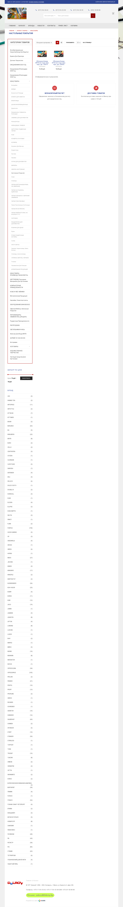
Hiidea (20, 549)
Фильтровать (26, 378)
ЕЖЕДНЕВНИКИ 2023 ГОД (18, 64)
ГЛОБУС (20, 800)
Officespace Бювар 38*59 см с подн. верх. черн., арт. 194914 (42, 62)
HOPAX (20, 553)
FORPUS (20, 528)
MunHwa (20, 656)
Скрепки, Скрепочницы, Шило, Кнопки (19, 249)
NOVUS (20, 664)
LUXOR (20, 634)
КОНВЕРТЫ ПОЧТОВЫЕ (17, 138)
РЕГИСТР (20, 843)
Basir (20, 422)
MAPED (20, 643)
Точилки (13, 261)
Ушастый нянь (20, 864)
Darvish (20, 468)
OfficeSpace (42, 66)
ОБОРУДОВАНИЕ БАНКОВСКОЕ (20, 304)
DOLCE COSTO (20, 485)
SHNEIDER (20, 715)
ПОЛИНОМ (20, 834)
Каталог (22, 25)
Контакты (51, 25)
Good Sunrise (20, 532)
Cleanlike (20, 460)
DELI (20, 477)
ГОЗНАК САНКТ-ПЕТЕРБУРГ (20, 804)
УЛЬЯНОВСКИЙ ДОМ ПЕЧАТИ (20, 860)
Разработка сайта (32, 901)
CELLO (20, 447)
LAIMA (20, 609)
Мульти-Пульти (20, 817)
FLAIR (20, 524)
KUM (20, 600)
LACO (20, 604)
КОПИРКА (14, 142)
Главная (12, 25)
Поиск (93, 16)
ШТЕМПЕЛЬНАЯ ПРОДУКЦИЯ (19, 269)
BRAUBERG (20, 434)
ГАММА (20, 792)
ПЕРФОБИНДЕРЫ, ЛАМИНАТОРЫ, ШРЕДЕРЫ (18, 316)
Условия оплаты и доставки (36, 2)
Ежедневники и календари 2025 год (18, 70)
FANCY (20, 519)
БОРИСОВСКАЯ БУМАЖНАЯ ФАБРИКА (20, 783)
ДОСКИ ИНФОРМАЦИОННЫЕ (19, 104)
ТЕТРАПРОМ (20, 855)
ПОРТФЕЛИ (14, 218)
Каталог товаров (22, 30)
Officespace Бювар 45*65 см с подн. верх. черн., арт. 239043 (59, 62)
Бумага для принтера (17, 56)
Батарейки (14, 85)
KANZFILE (20, 575)
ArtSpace (20, 405)
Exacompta (20, 511)
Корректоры (14, 150)
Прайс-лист (63, 25)
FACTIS (20, 515)
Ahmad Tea (20, 400)
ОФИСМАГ (20, 826)
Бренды (31, 25)
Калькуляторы (15, 121)
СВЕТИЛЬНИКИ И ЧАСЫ (17, 329)
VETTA (20, 770)
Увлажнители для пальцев (18, 265)
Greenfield (20, 541)
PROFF (20, 690)
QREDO (20, 698)
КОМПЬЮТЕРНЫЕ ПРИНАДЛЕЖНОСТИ (16, 286)
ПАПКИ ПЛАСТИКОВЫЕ (18, 201)
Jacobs (20, 562)
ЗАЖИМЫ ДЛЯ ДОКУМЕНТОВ (19, 117)
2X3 (20, 396)
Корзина (74, 25)
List (61, 42)
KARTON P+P (20, 579)
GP (20, 536)
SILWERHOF (20, 719)
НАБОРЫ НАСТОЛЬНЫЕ (18, 169)
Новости (41, 25)
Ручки (13, 231)
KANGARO (20, 570)
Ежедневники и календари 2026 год (18, 76)
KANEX (20, 566)
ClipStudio (20, 464)
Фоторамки (13, 342)
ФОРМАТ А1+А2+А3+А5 (17, 338)
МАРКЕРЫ (14, 165)
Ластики (13, 154)
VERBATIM (20, 766)
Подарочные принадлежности (19, 321)
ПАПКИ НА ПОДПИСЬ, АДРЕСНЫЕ (17, 191)
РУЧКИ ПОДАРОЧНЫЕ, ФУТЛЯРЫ (17, 236)
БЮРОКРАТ (20, 787)
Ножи (12, 177)
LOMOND (20, 626)
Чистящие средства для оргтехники (18, 358)
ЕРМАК (20, 809)
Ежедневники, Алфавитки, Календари (18, 113)
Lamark (20, 613)
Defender (20, 473)
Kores (20, 596)
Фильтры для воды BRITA (18, 334)
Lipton (20, 621)
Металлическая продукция (18, 296)
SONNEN (20, 724)
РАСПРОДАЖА (15, 325)
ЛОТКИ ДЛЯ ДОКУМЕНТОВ (18, 161)
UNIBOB (20, 762)
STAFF (20, 732)
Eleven (20, 502)
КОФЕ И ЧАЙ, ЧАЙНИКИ (17, 291)
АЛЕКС (20, 779)
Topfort (20, 745)
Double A (20, 490)
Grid (57, 42)
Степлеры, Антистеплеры (18, 254)
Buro (20, 443)
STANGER (20, 736)
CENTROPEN (20, 451)
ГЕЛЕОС (20, 796)
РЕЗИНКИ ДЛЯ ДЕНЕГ (17, 227)
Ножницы (14, 180)
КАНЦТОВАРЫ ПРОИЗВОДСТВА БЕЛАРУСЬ (19, 274)
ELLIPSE (20, 507)
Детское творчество (16, 60)
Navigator (20, 660)
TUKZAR (20, 758)
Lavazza (20, 617)
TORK (20, 749)
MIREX (20, 647)
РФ (20, 847)
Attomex (20, 417)
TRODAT (20, 753)
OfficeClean (20, 668)
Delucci (20, 481)
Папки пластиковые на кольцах (20, 205)
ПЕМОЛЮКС (20, 830)
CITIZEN (20, 456)
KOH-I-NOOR (20, 587)
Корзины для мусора (17, 146)
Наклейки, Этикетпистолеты (19, 300)
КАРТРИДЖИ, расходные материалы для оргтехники (19, 280)
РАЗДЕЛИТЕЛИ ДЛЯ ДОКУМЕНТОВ (16, 222)
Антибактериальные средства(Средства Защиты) (19, 51)
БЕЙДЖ (13, 89)
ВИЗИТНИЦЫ (15, 100)
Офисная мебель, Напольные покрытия (19, 309)
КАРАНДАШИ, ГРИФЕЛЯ (18, 125)
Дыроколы (14, 108)
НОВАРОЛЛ (20, 821)
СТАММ (20, 851)
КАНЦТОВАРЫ (34, 30)
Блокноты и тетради (17, 93)
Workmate (20, 775)
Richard (20, 702)
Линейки (13, 157)
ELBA (20, 498)
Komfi (20, 592)
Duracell (20, 494)
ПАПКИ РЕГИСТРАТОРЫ (18, 209)
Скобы (13, 240)
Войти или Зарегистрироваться (105, 2)
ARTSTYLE (20, 409)
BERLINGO (20, 426)
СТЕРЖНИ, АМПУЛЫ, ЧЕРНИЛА (20, 257)
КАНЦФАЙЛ (20, 813)
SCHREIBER (20, 706)
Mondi (20, 651)
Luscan (20, 630)
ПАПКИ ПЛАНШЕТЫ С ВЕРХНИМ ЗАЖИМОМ (20, 196)
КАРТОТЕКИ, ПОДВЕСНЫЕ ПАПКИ (18, 130)
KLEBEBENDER (20, 583)
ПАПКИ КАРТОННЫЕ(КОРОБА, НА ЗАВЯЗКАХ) (19, 185)
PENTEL (20, 685)
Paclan (20, 677)
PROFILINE (20, 694)
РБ (20, 838)
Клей (12, 134)
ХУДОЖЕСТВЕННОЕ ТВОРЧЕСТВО (16, 351)
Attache (20, 413)
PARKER (20, 681)
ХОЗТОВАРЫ (14, 346)
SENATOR (20, 711)
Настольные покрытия (18, 173)
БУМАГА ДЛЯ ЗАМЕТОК (18, 96)
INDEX (20, 558)
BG (20, 430)
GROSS (20, 545)
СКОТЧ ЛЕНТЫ (15, 244)
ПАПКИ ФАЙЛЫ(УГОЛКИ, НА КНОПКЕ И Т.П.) (19, 213)
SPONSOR (20, 728)
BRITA (20, 439)
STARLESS (20, 741)
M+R (20, 638)
